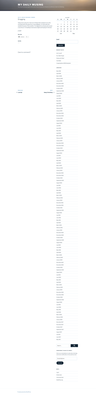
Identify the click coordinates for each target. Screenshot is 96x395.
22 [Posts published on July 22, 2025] (64, 28)
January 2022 (59, 200)
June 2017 (58, 337)
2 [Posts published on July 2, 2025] (67, 21)
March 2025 (59, 105)
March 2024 (59, 135)
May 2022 (58, 190)
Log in (57, 372)
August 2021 (59, 212)
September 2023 (60, 150)
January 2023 (59, 170)
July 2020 (58, 245)
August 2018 (59, 302)
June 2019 (58, 277)
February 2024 (59, 138)
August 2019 (59, 272)
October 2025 (59, 88)
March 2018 (59, 314)
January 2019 (59, 289)
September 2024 (60, 120)
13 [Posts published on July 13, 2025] (57, 26)
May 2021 (58, 220)
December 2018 (59, 292)
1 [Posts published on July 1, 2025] (64, 21)
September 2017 (60, 329)
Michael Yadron (30, 17)
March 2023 (59, 165)
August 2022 (59, 182)
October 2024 (59, 118)
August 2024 (59, 123)
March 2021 (59, 225)
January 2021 (59, 230)
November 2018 (60, 294)
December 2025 (60, 83)
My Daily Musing (30, 4)
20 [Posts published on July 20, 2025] (57, 28)
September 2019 (60, 269)
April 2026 (58, 73)
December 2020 (60, 232)
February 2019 (59, 287)
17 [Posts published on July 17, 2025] (70, 26)
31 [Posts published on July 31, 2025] (70, 31)
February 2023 (59, 168)
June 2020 (58, 247)
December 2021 (59, 202)
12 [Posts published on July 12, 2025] (76, 24)
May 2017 (58, 339)
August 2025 (59, 93)
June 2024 (58, 128)
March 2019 (59, 284)
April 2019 (58, 282)
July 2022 (58, 185)
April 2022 (58, 192)
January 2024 (59, 140)
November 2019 (60, 264)
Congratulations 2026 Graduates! (63, 63)
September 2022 (60, 180)
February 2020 (59, 257)
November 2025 (60, 85)
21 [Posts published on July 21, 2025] (61, 28)
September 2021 (60, 210)
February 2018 (59, 317)
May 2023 (58, 160)
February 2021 (59, 227)
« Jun (61, 33)
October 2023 (59, 148)
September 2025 (60, 90)
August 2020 (59, 242)
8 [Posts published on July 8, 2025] (64, 24)
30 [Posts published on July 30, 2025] (67, 31)
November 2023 (60, 145)
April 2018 (58, 312)
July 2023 (58, 155)
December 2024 (60, 113)
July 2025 (58, 95)
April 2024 (58, 133)
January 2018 (59, 319)
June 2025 (58, 98)
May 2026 (58, 71)
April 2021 (58, 222)
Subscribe (60, 363)
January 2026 (59, 80)
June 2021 (58, 217)
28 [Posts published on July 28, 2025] (61, 31)
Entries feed (59, 374)
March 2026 (59, 76)
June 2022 (58, 187)
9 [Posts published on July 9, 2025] (67, 24)
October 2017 (59, 327)
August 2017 (59, 332)
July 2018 (58, 304)
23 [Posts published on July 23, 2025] (67, 28)
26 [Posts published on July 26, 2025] (77, 28)
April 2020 (58, 252)
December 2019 (59, 262)
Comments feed (59, 377)
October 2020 (59, 237)
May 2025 (58, 100)
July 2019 (58, 274)
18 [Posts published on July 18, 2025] (74, 26)
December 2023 (60, 143)
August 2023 (59, 153)
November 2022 (60, 175)
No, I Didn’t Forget (60, 55)
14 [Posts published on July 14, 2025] (61, 26)
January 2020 (59, 259)
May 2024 (58, 130)
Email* (67, 41)
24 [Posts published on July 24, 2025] (70, 28)
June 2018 (58, 307)
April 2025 (58, 103)
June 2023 (58, 158)
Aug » (74, 33)
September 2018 (60, 299)
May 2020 (58, 250)
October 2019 (59, 267)
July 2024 (58, 125)
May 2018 (58, 309)
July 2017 (58, 334)
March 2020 (59, 255)
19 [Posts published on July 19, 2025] (76, 26)
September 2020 (60, 240)
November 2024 (60, 115)
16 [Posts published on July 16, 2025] (67, 26)
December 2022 (59, 173)
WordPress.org (59, 379)
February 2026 (59, 78)
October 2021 (59, 207)
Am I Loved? (59, 53)
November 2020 (60, 235)
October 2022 (59, 177)
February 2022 (59, 197)
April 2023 (58, 163)
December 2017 (59, 322)
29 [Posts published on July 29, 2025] (64, 31)
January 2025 (59, 110)
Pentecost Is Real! (60, 58)
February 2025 (59, 108)
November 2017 (59, 324)
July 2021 (58, 215)
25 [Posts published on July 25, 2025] (74, 28)
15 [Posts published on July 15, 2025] (64, 26)
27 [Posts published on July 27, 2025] (57, 31)
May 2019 (58, 279)
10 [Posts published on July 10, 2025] (70, 24)
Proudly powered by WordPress (24, 391)
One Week (58, 60)
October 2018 (59, 297)
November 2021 (59, 205)
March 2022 (59, 195)
